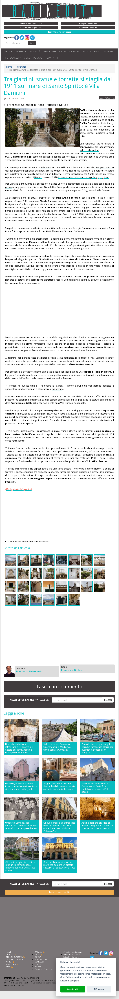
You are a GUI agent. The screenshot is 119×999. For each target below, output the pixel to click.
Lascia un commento (59, 686)
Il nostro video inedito (60, 892)
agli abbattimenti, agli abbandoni (97, 148)
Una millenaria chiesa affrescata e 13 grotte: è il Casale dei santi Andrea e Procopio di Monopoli (19, 748)
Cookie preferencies (43, 969)
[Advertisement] (59, 310)
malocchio (57, 388)
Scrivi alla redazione (71, 954)
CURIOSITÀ (34, 51)
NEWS (8, 966)
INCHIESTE (20, 51)
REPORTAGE (49, 51)
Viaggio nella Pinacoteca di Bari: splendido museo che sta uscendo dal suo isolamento (59, 786)
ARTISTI (87, 51)
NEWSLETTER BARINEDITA (29, 699)
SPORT (62, 51)
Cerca (32, 43)
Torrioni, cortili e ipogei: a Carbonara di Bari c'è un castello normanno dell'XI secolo (95, 787)
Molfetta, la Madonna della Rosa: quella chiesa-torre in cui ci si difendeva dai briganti (21, 786)
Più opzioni (99, 989)
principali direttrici (104, 167)
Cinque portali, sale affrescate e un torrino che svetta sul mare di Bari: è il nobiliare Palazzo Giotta (59, 826)
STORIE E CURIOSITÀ (14, 957)
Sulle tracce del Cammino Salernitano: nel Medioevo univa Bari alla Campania (57, 747)
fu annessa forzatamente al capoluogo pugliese (83, 177)
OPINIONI (74, 51)
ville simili (46, 167)
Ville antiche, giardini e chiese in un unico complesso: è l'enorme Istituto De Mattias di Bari (20, 866)
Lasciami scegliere (69, 980)
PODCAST (38, 57)
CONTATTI (52, 57)
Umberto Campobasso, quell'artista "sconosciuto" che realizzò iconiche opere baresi (21, 825)
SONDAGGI (39, 962)
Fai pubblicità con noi (72, 957)
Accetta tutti (72, 989)
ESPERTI (108, 51)
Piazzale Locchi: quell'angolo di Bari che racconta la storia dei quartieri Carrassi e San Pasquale (98, 748)
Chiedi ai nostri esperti (72, 952)
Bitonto (38, 177)
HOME (8, 51)
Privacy (38, 966)
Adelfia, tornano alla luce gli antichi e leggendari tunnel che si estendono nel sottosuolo (98, 825)
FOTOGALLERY (13, 57)
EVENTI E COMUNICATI (15, 959)
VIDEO (27, 57)
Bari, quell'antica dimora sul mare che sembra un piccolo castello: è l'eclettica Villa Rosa (59, 865)
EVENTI (97, 51)
